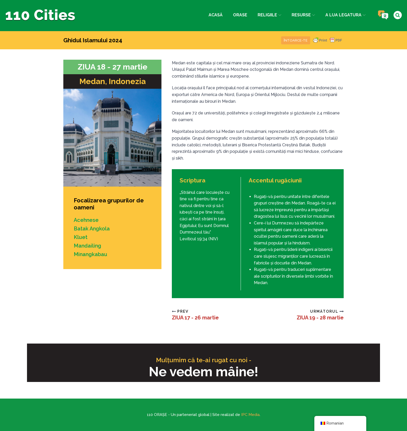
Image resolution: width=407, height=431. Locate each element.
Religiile (268, 14)
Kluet (80, 237)
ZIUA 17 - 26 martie (195, 317)
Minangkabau (91, 253)
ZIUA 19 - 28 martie (320, 317)
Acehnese (86, 220)
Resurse (302, 14)
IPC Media (250, 414)
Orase (239, 14)
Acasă (215, 14)
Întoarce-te (296, 40)
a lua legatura (345, 14)
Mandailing (88, 245)
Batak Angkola (92, 228)
